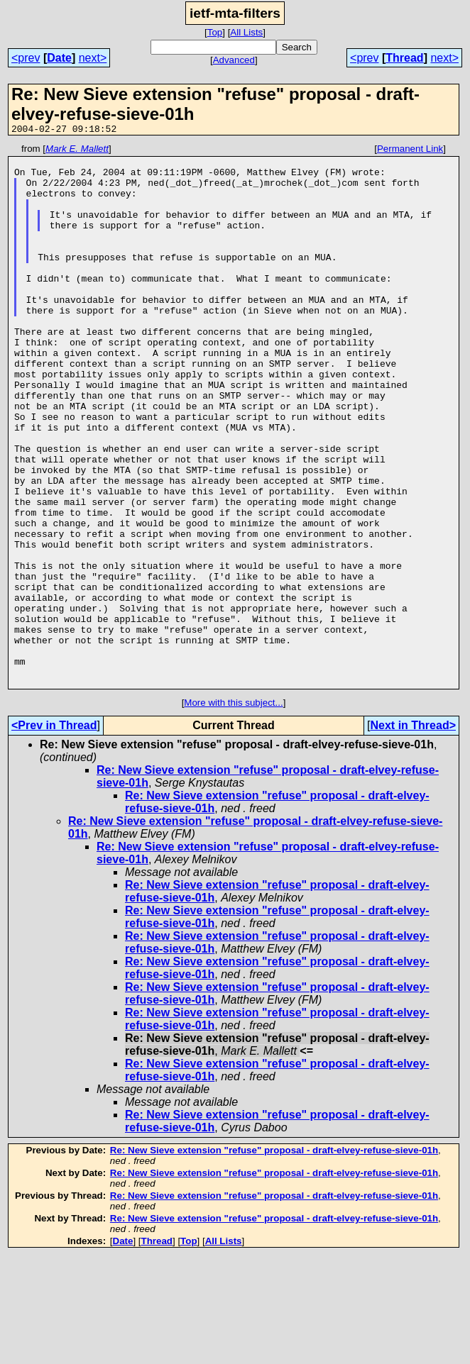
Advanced (234, 60)
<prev (25, 58)
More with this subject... (233, 811)
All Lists (246, 32)
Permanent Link (410, 150)
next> (93, 58)
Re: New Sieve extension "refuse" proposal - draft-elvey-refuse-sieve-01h (274, 1258)
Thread (404, 58)
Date (59, 58)
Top (215, 32)
